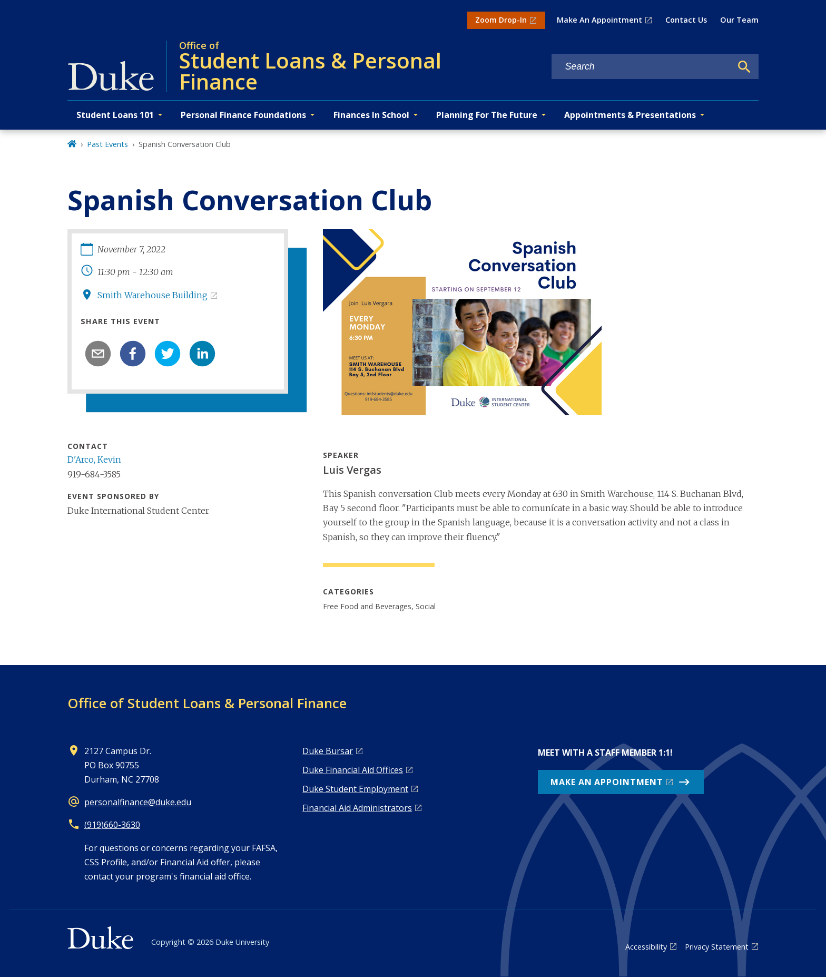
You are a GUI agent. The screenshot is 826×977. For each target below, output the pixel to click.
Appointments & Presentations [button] (630, 115)
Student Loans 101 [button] (115, 115)
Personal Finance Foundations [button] (243, 115)
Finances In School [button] (371, 115)
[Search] (744, 67)
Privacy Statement (717, 947)
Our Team (739, 20)
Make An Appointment (599, 20)
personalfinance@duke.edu (137, 802)
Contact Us (686, 20)
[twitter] (167, 353)
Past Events (107, 144)
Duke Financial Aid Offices (352, 770)
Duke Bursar (327, 751)
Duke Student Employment (355, 789)
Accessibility (646, 947)
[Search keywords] (641, 66)
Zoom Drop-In (501, 20)
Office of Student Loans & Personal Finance (207, 702)
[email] (98, 353)
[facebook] (133, 353)
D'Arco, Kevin (94, 459)
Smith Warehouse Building (152, 295)
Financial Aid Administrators (357, 808)
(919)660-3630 (112, 825)
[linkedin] (202, 353)
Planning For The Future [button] (486, 115)
